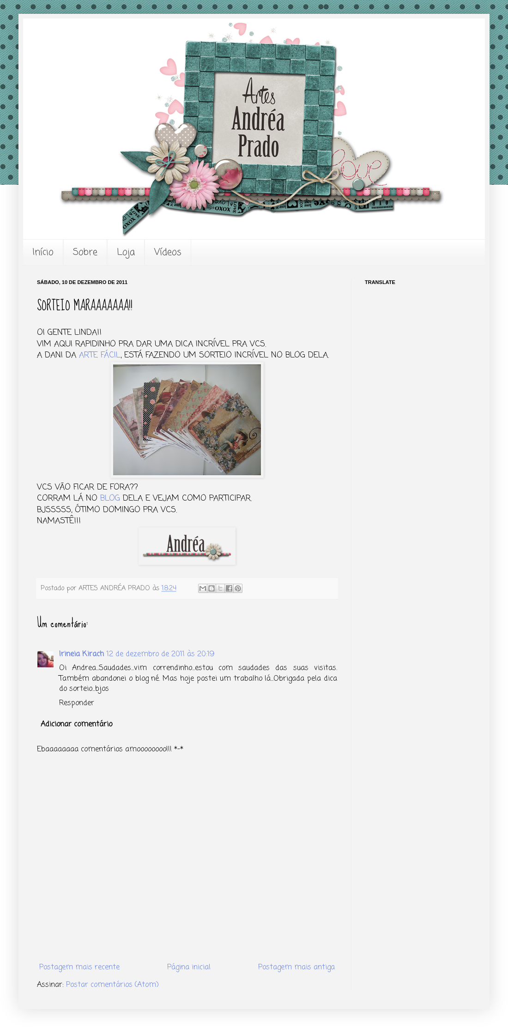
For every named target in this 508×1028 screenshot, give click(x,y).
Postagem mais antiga (296, 967)
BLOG (110, 498)
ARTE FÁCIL (100, 355)
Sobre (85, 252)
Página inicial (189, 967)
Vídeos (167, 252)
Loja (126, 252)
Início (43, 252)
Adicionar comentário (76, 724)
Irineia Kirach (81, 654)
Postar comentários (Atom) (112, 985)
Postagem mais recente (79, 967)
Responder (76, 703)
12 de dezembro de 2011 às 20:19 (160, 654)
